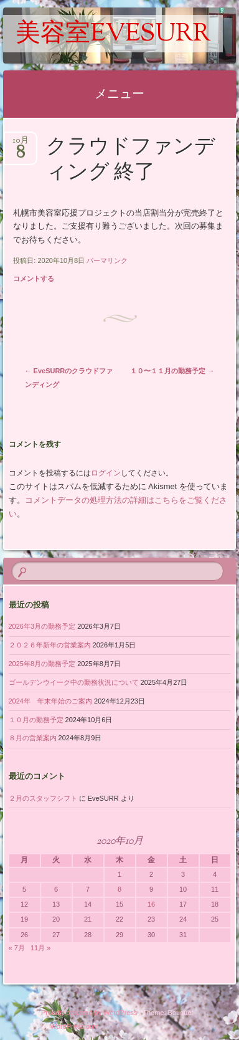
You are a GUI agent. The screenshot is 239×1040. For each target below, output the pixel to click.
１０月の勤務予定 (36, 719)
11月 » (40, 948)
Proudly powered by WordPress (89, 1012)
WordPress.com (74, 1026)
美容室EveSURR (113, 34)
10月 (20, 144)
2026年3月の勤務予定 (42, 626)
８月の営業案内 (33, 738)
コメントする (33, 278)
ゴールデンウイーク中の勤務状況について (74, 682)
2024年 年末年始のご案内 (50, 701)
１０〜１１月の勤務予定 (172, 370)
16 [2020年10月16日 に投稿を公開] (151, 904)
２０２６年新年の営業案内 (50, 645)
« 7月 (17, 948)
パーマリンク (107, 260)
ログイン (106, 473)
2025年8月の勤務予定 (42, 663)
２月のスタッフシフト (43, 798)
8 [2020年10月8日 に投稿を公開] (119, 889)
